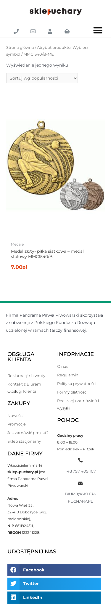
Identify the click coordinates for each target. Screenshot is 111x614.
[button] (98, 30)
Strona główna (20, 47)
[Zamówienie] (42, 78)
